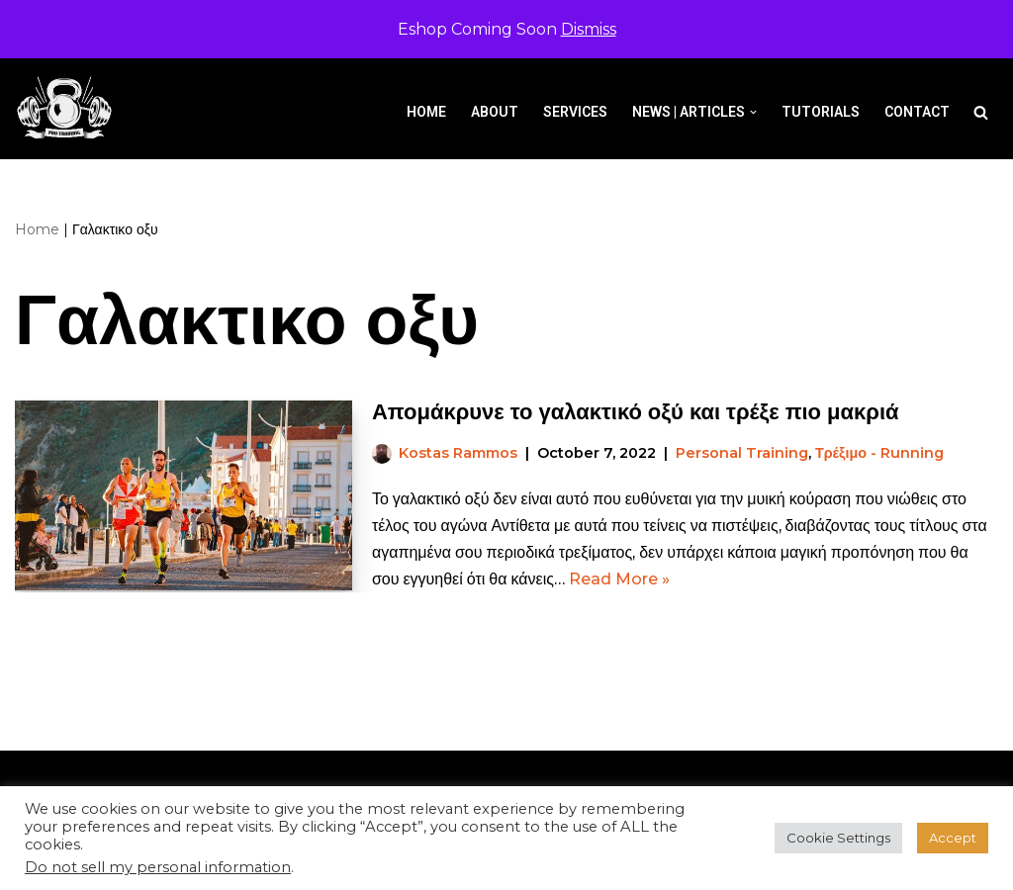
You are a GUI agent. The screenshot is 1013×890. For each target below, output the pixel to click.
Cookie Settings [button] (838, 838)
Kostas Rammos (458, 453)
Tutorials (821, 112)
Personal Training (742, 453)
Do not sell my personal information (158, 867)
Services (575, 112)
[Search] (980, 112)
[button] (753, 112)
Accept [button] (952, 838)
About (494, 112)
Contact (917, 112)
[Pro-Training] (69, 108)
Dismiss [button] (588, 29)
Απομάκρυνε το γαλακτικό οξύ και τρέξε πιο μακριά (635, 412)
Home (426, 112)
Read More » (619, 579)
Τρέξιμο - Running (879, 453)
